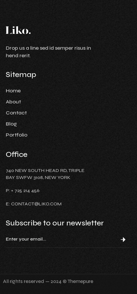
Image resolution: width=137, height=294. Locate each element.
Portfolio (16, 135)
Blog (11, 124)
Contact (16, 113)
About (13, 101)
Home (13, 90)
